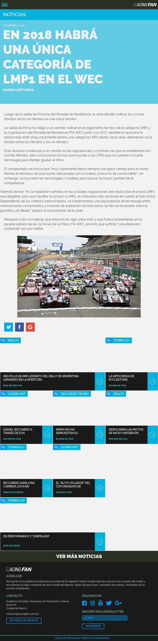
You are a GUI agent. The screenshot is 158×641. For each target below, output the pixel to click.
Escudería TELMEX (75, 393)
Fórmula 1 (122, 340)
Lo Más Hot (17, 393)
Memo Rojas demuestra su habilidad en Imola (70, 431)
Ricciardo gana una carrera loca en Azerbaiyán (19, 484)
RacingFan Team (117, 386)
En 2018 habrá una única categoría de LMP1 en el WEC (53, 57)
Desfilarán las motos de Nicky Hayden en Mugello (126, 431)
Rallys (13, 340)
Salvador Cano (64, 492)
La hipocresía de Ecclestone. (121, 377)
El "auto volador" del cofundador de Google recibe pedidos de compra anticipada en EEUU (74, 484)
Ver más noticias (79, 556)
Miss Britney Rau (12, 386)
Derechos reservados (95, 638)
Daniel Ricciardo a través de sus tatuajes (17, 431)
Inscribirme (93, 626)
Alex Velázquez (11, 546)
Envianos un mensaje (24, 620)
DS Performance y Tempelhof (26, 536)
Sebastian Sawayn (13, 492)
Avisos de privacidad (67, 638)
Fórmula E (16, 500)
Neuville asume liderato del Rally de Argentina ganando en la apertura (41, 377)
